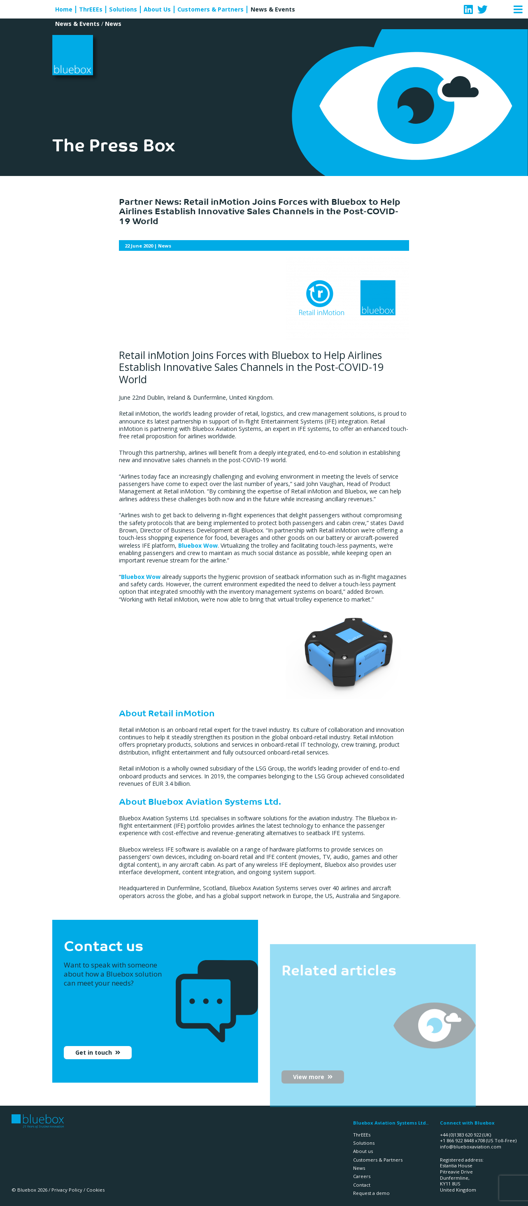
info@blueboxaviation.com (470, 1147)
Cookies (95, 1190)
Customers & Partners (210, 9)
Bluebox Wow (198, 545)
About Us (157, 9)
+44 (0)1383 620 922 (460, 1135)
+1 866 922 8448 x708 (462, 1140)
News (113, 24)
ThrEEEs (90, 9)
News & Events (273, 9)
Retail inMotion (181, 712)
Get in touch (94, 1059)
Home (63, 9)
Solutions (123, 9)
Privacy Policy (66, 1190)
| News (148, 246)
